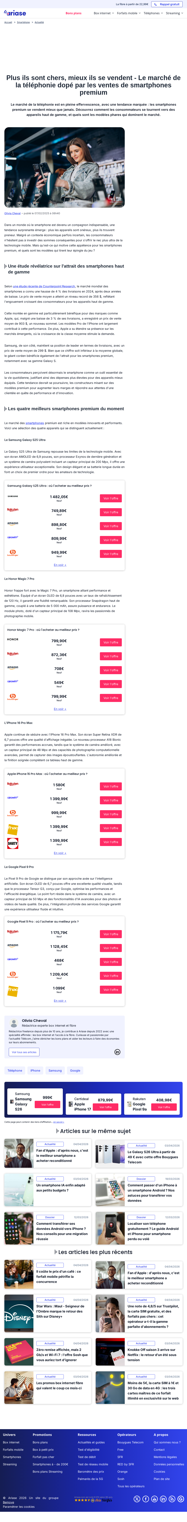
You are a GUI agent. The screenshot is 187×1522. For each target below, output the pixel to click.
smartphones (35, 423)
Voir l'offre (111, 498)
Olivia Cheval (12, 213)
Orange (122, 1471)
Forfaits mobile (13, 1449)
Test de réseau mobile (93, 1464)
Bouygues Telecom (130, 1442)
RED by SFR (125, 1464)
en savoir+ (58, 1122)
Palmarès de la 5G (90, 1479)
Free (120, 1449)
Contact (159, 1449)
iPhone (35, 1070)
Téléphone (14, 1070)
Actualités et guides (91, 1442)
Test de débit (87, 1457)
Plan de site (162, 1479)
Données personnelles (169, 1464)
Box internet (11, 1442)
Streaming (10, 1464)
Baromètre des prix (91, 1471)
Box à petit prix (43, 1449)
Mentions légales (165, 1457)
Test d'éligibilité (88, 1449)
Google (75, 1070)
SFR (120, 1457)
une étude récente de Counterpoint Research (44, 286)
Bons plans (40, 1442)
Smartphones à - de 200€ (50, 1464)
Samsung (55, 1070)
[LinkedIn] (117, 1052)
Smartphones (12, 1457)
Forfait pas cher (43, 1457)
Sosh (120, 1479)
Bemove (8, 1502)
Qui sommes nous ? (167, 1442)
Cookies (159, 1471)
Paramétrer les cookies (19, 1506)
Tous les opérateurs (130, 1486)
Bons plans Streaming (47, 1471)
